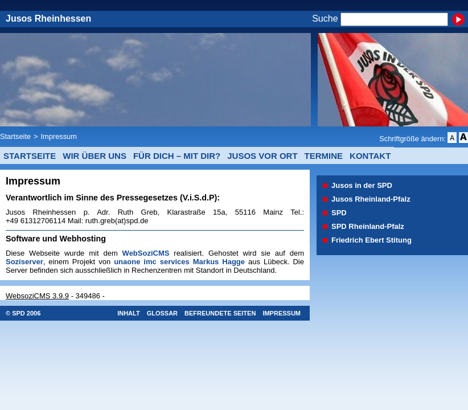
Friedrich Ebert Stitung (371, 240)
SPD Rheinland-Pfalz (367, 226)
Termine (324, 156)
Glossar (162, 313)
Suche (325, 19)
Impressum (59, 136)
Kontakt (370, 156)
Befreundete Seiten (220, 313)
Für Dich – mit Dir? (176, 156)
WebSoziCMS (146, 253)
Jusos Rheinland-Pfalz (370, 199)
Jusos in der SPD (361, 185)
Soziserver (24, 261)
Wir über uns (94, 156)
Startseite (15, 136)
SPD (339, 212)
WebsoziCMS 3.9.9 (37, 296)
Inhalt (128, 313)
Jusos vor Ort (262, 156)
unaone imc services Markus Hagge (179, 261)
